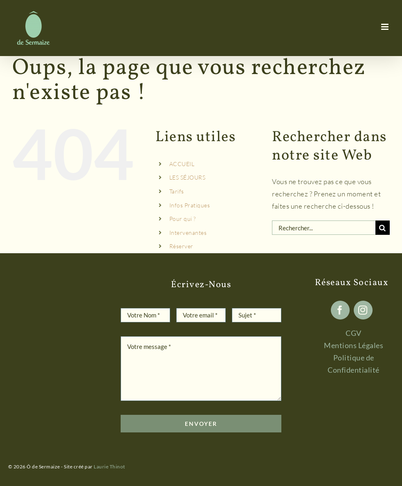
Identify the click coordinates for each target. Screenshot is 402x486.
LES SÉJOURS (187, 177)
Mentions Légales (353, 345)
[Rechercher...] (323, 227)
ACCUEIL (182, 163)
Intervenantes (188, 232)
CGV (354, 333)
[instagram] (363, 310)
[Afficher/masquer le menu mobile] (385, 26)
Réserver (181, 246)
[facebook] (340, 310)
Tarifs (176, 191)
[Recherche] (382, 227)
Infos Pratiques (189, 205)
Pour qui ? (182, 218)
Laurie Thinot (109, 467)
